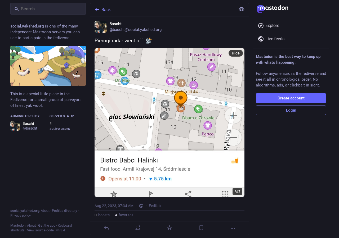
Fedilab (155, 206)
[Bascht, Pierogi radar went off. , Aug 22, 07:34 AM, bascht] (169, 125)
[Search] (48, 9)
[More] (233, 228)
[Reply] (106, 228)
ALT (237, 191)
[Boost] (138, 228)
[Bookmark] (201, 228)
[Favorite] (169, 228)
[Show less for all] (241, 9)
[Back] (162, 9)
